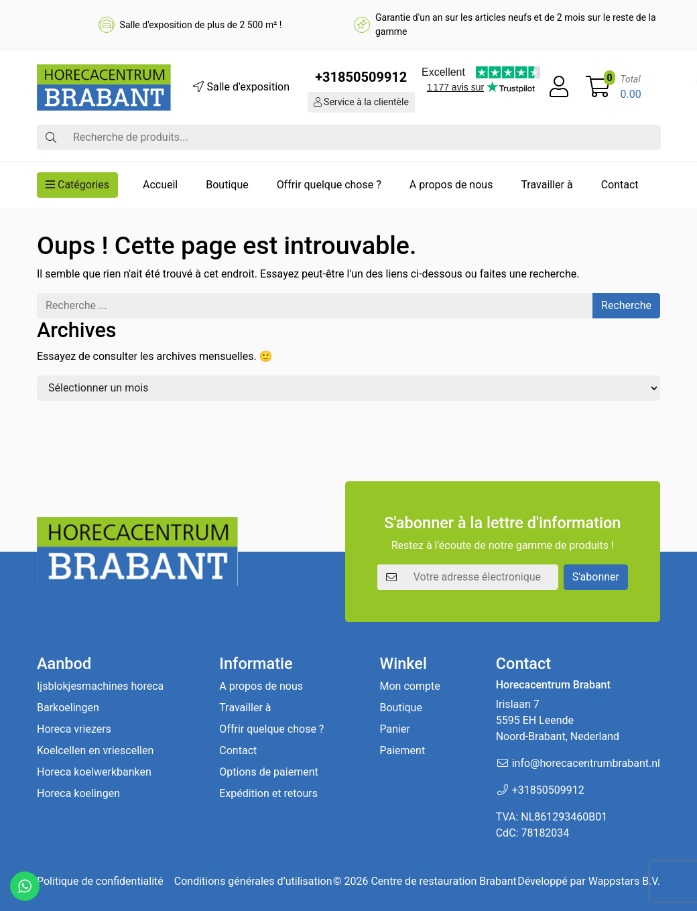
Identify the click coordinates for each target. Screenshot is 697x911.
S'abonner (595, 576)
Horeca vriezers (74, 729)
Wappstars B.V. (624, 881)
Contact (620, 184)
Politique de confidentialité (100, 881)
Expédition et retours (268, 793)
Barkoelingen (68, 707)
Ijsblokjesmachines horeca (100, 686)
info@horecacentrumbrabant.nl (586, 763)
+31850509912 (361, 77)
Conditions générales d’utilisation (253, 881)
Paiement (402, 750)
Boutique (227, 184)
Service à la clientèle (361, 102)
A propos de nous (451, 184)
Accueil (160, 184)
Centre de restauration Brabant (443, 881)
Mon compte (409, 686)
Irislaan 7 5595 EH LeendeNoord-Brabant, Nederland (557, 720)
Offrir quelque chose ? (329, 184)
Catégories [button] (77, 184)
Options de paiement (268, 772)
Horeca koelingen (78, 793)
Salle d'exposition (241, 86)
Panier (394, 729)
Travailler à (546, 184)
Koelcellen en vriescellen (95, 750)
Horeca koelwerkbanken (94, 772)
